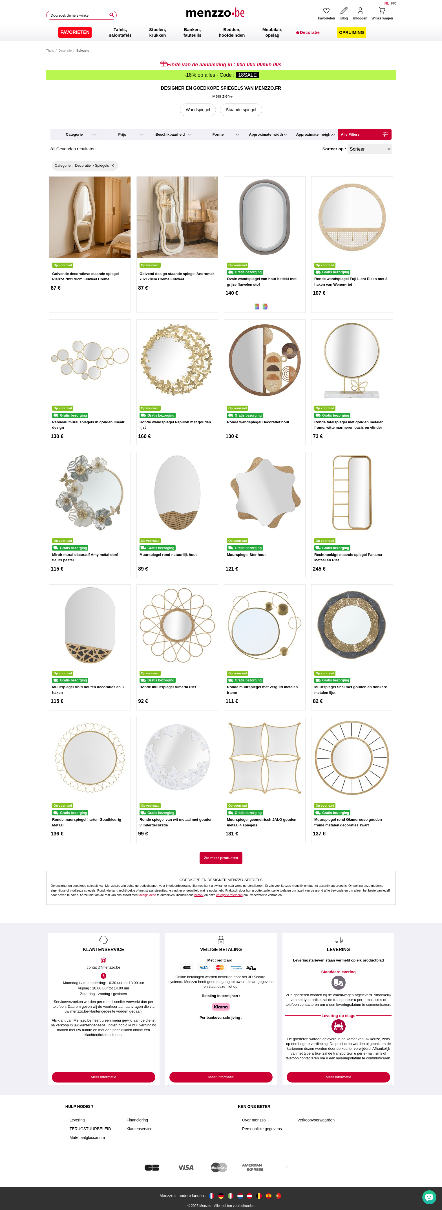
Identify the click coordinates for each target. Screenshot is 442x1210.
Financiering (137, 1120)
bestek (198, 895)
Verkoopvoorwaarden (316, 1120)
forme (218, 134)
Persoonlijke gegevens (262, 1129)
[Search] (111, 14)
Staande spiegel (241, 109)
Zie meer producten (221, 858)
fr (393, 3)
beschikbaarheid (170, 134)
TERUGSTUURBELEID (90, 1129)
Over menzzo (254, 1120)
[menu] (221, 32)
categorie (74, 134)
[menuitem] (74, 32)
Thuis (50, 50)
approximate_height (314, 134)
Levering (77, 1120)
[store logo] (215, 15)
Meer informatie (103, 1077)
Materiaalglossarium (87, 1137)
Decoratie (65, 50)
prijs (122, 134)
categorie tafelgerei (229, 895)
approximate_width (266, 134)
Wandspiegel (198, 109)
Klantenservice (140, 1129)
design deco (147, 895)
